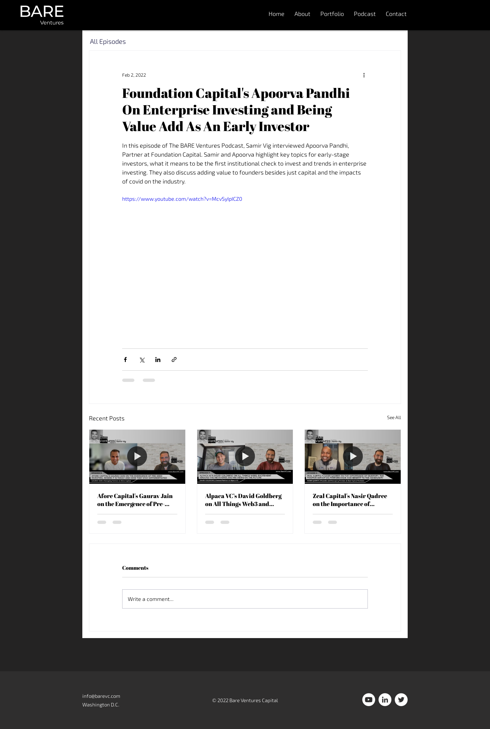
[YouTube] (368, 699)
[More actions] (364, 75)
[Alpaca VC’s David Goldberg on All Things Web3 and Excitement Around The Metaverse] (245, 456)
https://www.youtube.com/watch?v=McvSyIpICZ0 (182, 198)
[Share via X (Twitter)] (141, 359)
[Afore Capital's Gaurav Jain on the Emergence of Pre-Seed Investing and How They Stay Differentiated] (137, 456)
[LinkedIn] (384, 699)
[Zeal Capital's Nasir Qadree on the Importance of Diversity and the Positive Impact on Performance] (353, 456)
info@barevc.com (101, 696)
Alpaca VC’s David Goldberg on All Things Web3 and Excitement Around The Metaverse (243, 500)
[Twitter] (401, 699)
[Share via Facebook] (125, 359)
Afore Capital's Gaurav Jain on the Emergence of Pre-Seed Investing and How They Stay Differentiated (137, 500)
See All (394, 417)
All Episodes (108, 41)
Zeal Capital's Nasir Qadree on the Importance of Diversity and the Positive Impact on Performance (350, 500)
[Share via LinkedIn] (158, 359)
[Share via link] (174, 359)
